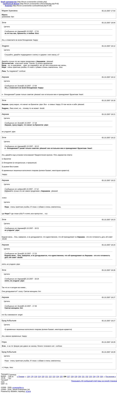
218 (35, 377)
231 (83, 377)
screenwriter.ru (18, 387)
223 (53, 377)
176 (32, 377)
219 (39, 377)
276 (97, 377)
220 (43, 377)
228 (72, 377)
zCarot (28, 391)
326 (101, 377)
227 (68, 377)
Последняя (110, 377)
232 (86, 377)
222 (50, 377)
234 (94, 377)
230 (79, 377)
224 (57, 377)
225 (61, 377)
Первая (20, 377)
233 (90, 377)
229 (75, 377)
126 (28, 377)
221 (46, 377)
